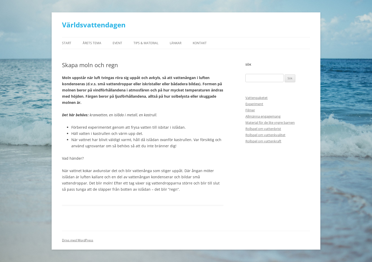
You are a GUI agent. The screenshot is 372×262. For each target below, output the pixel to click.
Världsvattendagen (94, 24)
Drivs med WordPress (77, 240)
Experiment (254, 104)
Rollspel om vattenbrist (263, 128)
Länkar (175, 43)
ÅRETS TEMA (92, 43)
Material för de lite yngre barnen (270, 122)
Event (117, 43)
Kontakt (200, 43)
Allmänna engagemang (263, 116)
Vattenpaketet (256, 97)
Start (66, 43)
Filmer (250, 110)
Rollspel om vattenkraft (263, 141)
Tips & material (146, 43)
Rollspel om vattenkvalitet (265, 135)
